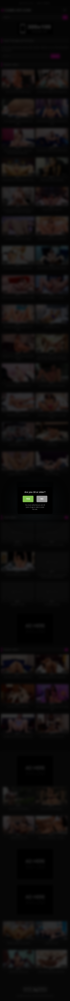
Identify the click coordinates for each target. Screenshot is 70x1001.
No (41, 499)
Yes (28, 499)
